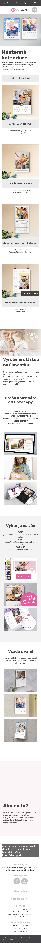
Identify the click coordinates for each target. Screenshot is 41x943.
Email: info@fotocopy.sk (20, 912)
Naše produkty (19, 898)
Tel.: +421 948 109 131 (20, 909)
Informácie (19, 891)
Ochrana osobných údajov (28, 938)
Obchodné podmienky (12, 938)
